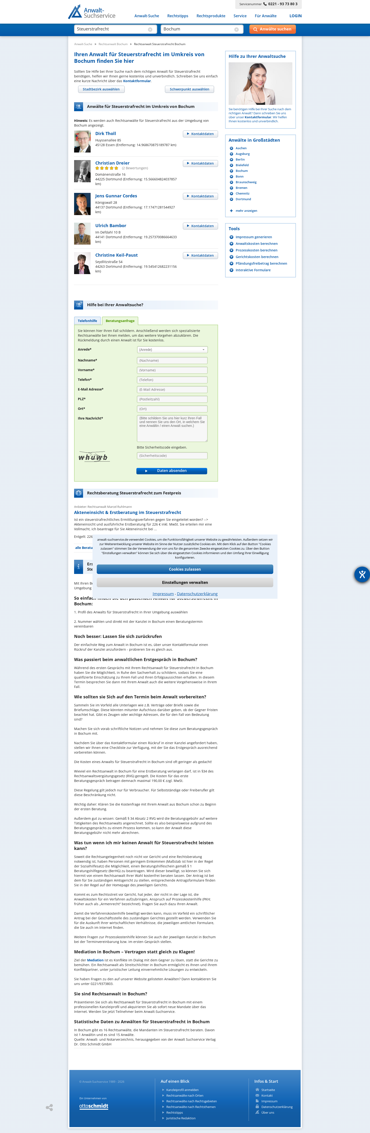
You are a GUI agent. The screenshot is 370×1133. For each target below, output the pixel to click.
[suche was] (111, 30)
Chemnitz (242, 193)
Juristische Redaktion (181, 1118)
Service (240, 16)
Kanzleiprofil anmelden (182, 1090)
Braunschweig (246, 182)
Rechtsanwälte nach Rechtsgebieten (191, 1101)
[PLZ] (172, 399)
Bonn (240, 176)
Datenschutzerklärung (197, 593)
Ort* (81, 408)
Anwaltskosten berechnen (257, 243)
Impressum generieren (254, 237)
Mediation (95, 960)
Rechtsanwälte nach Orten (184, 1095)
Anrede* (85, 349)
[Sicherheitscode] (172, 455)
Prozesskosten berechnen (257, 250)
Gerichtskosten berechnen (257, 257)
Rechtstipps (177, 16)
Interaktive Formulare (253, 270)
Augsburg (243, 154)
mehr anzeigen (246, 211)
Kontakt (267, 1095)
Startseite (268, 1090)
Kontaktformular (137, 81)
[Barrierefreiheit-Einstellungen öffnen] (362, 574)
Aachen (241, 148)
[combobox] (172, 349)
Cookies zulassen (185, 569)
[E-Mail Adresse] (172, 389)
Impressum (163, 593)
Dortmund (243, 199)
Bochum (242, 171)
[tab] (101, 89)
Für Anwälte (266, 16)
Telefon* (85, 379)
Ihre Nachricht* (90, 418)
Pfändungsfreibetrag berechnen (261, 263)
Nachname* (87, 360)
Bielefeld (242, 165)
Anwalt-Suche (147, 16)
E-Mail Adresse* (91, 389)
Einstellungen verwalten (185, 582)
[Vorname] (172, 370)
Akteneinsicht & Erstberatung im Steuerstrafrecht (127, 512)
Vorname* (86, 370)
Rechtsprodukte (211, 16)
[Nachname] (172, 360)
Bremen (241, 188)
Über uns (267, 1112)
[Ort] (172, 408)
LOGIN (296, 16)
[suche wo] (198, 30)
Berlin (240, 159)
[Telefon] (172, 379)
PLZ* (82, 399)
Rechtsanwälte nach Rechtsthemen (191, 1107)
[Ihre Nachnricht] (172, 428)
